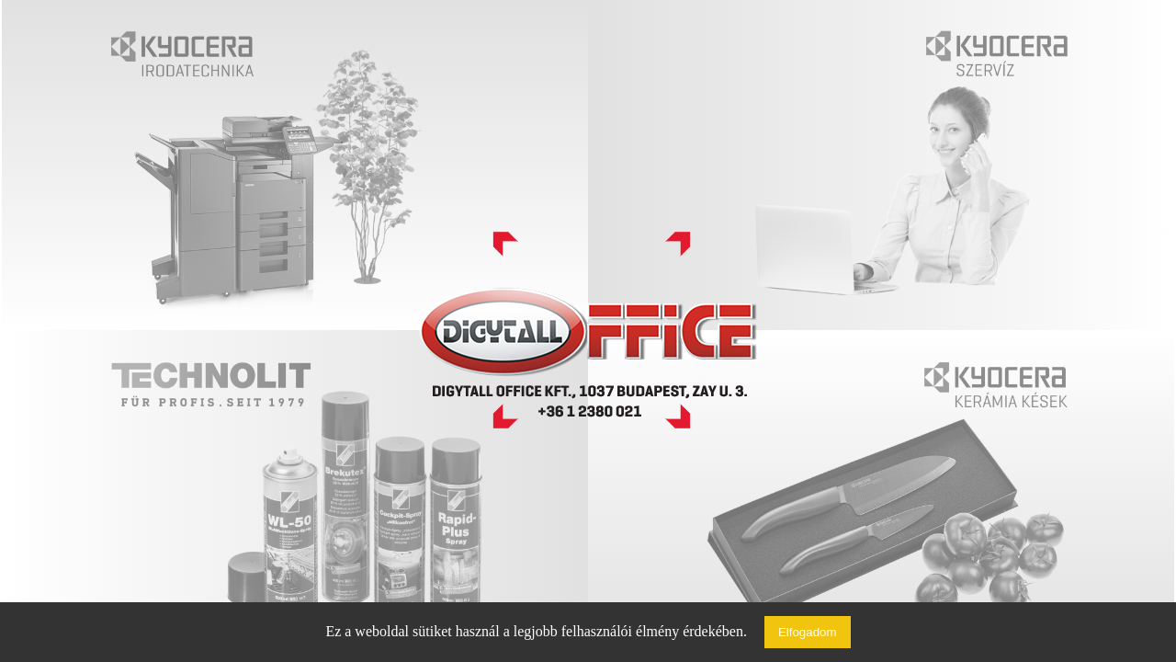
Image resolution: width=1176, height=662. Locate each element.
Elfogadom (807, 632)
